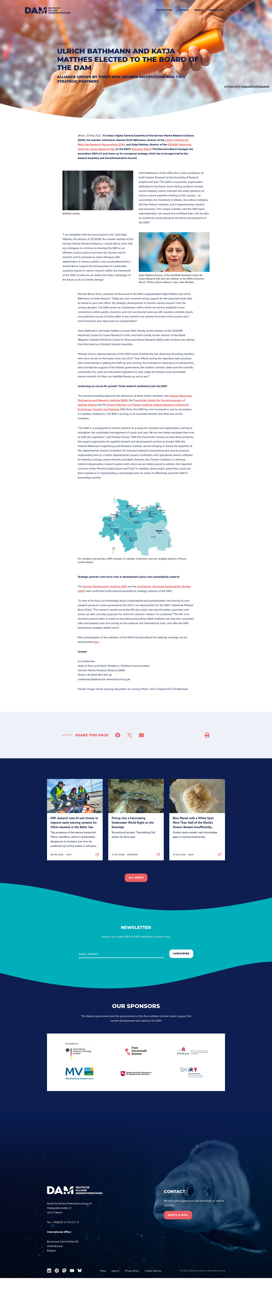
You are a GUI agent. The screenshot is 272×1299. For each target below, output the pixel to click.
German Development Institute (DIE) (105, 586)
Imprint (115, 1287)
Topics (183, 10)
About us (216, 10)
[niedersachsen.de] (136, 1073)
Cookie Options (153, 1287)
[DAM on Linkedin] (49, 1287)
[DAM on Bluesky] (80, 1287)
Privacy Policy (132, 1287)
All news (136, 877)
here (96, 642)
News (198, 10)
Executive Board (141, 149)
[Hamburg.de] (192, 1051)
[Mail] (141, 735)
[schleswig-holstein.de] (192, 1073)
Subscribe (181, 953)
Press (103, 1287)
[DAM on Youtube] (72, 1287)
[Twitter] (129, 735)
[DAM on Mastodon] (64, 1287)
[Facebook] (117, 735)
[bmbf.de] (79, 1050)
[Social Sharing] (207, 735)
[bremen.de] (136, 1050)
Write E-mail (178, 1214)
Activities (164, 10)
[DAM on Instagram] (57, 1287)
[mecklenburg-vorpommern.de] (79, 1073)
